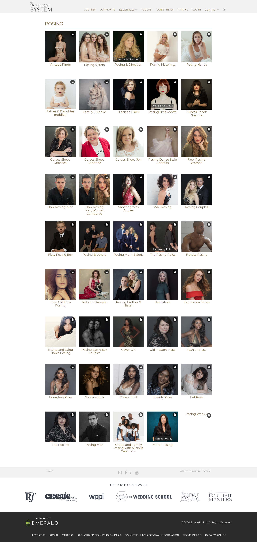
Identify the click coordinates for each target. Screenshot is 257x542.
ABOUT (53, 535)
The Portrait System (41, 6)
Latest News (165, 9)
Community (107, 9)
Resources (126, 9)
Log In (196, 9)
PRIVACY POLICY (215, 535)
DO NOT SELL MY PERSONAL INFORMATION (152, 535)
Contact (210, 9)
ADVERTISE (39, 535)
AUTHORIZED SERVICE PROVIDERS (99, 535)
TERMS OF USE (192, 535)
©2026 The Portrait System (195, 471)
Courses (90, 9)
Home (50, 471)
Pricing (183, 9)
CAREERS (68, 535)
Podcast (147, 9)
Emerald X (196, 522)
